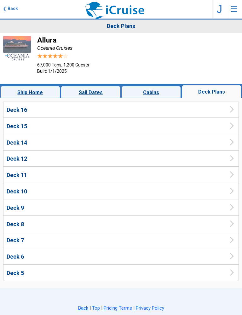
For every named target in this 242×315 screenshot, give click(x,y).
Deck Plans (211, 92)
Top (96, 308)
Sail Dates (91, 92)
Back (83, 308)
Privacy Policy (150, 308)
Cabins (151, 92)
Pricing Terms (118, 308)
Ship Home (30, 92)
